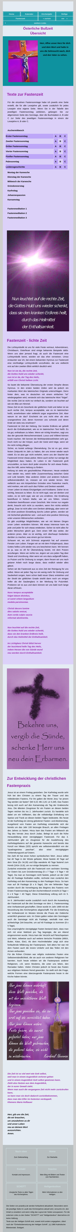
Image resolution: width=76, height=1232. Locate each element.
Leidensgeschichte (15, 167)
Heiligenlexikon (52, 1186)
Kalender (29, 14)
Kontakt (21, 1169)
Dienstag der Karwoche (19, 177)
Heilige (64, 14)
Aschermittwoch (16, 130)
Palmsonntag (12, 161)
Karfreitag (13, 190)
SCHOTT (21, 1186)
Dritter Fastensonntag (17, 146)
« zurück (47, 18)
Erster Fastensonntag (16, 136)
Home (11, 14)
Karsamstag (14, 199)
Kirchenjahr (46, 14)
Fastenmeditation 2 (17, 213)
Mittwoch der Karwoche (19, 181)
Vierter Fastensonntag (17, 151)
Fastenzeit (20, 18)
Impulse (52, 1169)
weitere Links (40, 23)
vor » (64, 18)
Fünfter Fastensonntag (17, 156)
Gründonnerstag (16, 186)
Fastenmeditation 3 (17, 217)
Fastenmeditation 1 (17, 208)
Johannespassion (17, 195)
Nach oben (21, 1151)
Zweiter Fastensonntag (17, 141)
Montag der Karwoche (19, 172)
